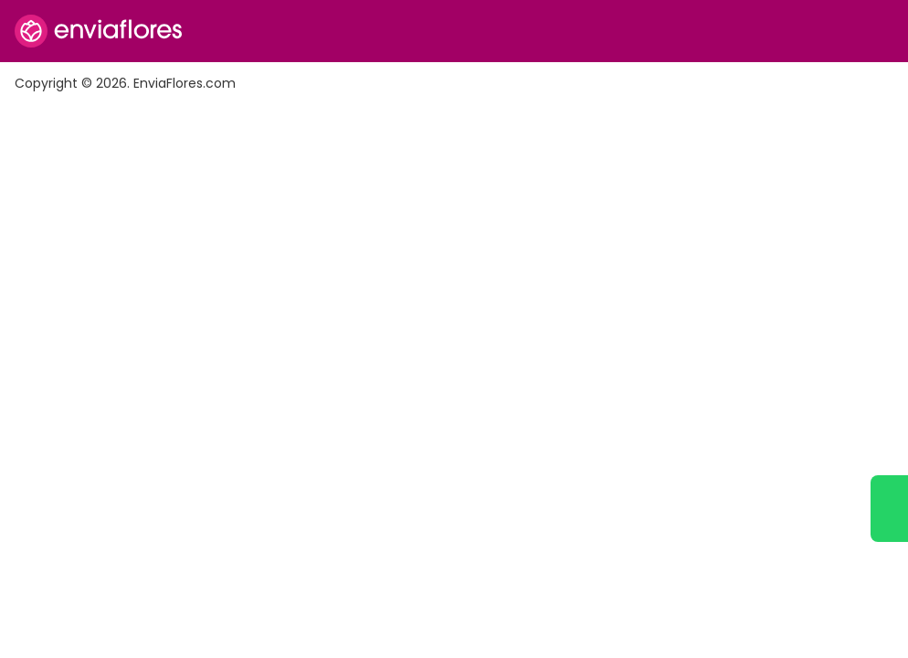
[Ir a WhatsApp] (889, 508)
